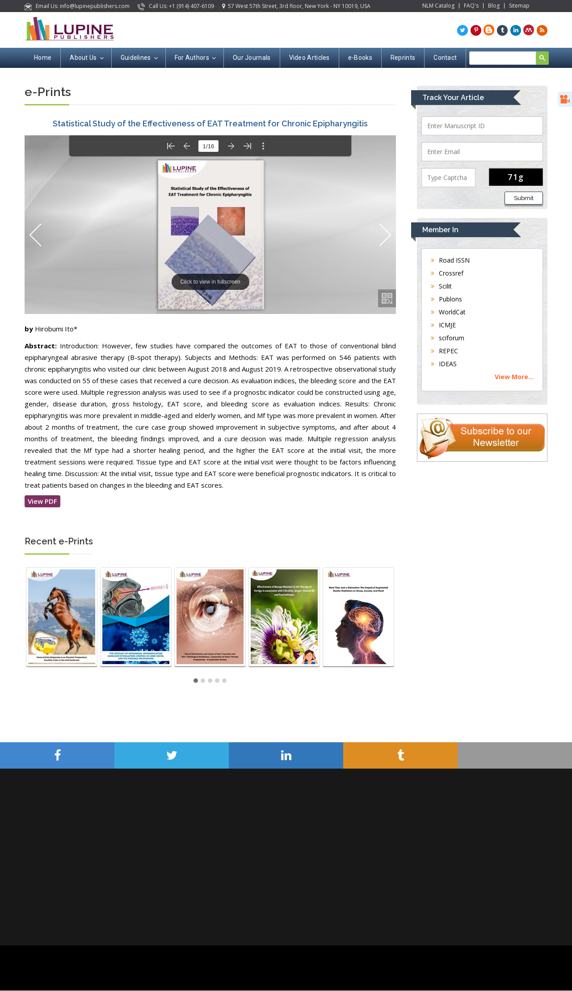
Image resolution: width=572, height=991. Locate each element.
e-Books (360, 57)
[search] (507, 58)
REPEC (444, 351)
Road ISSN (450, 260)
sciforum (447, 338)
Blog (494, 5)
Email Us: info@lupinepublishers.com (78, 6)
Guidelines (138, 58)
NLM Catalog (438, 5)
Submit (524, 198)
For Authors (194, 58)
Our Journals (252, 57)
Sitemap (519, 5)
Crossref (447, 273)
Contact (445, 57)
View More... (514, 376)
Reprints (403, 57)
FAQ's (471, 5)
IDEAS (444, 364)
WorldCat (448, 312)
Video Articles (309, 57)
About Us (86, 58)
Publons (446, 299)
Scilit (441, 286)
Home (42, 57)
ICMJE (443, 325)
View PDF (42, 501)
